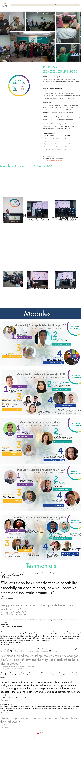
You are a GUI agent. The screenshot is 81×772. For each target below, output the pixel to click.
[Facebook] (40, 733)
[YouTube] (38, 733)
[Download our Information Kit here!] (52, 160)
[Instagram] (43, 733)
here (51, 81)
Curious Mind (43, 738)
